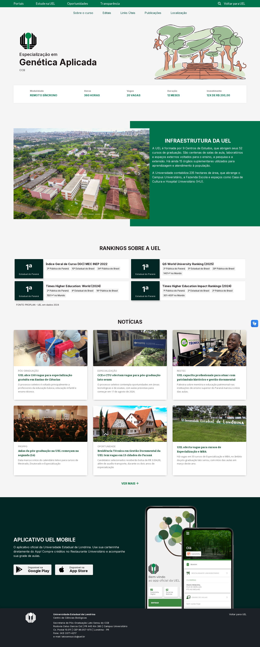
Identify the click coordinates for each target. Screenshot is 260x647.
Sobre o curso (83, 13)
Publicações (153, 13)
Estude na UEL (45, 3)
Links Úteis (127, 13)
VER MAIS (130, 483)
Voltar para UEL (234, 3)
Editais (107, 13)
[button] (24, 173)
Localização (179, 13)
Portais (19, 3)
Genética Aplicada (58, 62)
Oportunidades (77, 3)
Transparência (110, 3)
